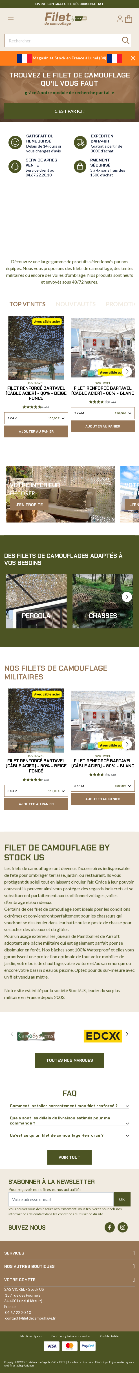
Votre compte (20, 1279)
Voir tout (69, 1157)
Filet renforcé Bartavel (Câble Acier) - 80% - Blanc (102, 390)
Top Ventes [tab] (27, 303)
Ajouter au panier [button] (36, 431)
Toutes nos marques (69, 1060)
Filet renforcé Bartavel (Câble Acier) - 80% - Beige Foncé (36, 393)
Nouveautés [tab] (76, 303)
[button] (127, 371)
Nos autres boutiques (29, 1266)
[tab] (69, 1106)
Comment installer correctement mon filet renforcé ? (64, 1105)
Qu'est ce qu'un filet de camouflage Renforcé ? (56, 1135)
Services (14, 1253)
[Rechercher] (67, 40)
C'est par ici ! (69, 111)
